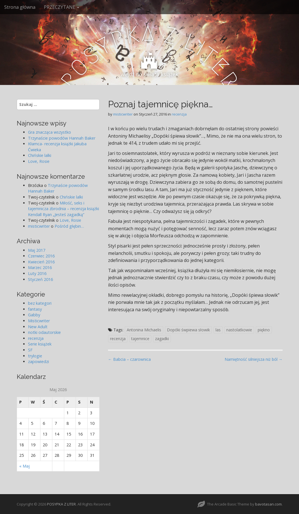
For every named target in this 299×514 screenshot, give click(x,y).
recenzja (179, 114)
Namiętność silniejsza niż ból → (254, 359)
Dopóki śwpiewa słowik (188, 329)
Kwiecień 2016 (41, 262)
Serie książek (39, 344)
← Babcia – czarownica (129, 359)
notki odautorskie (44, 332)
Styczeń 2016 (40, 279)
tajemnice (140, 338)
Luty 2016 (37, 273)
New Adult (38, 326)
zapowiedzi (38, 361)
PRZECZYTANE (61, 7)
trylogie (35, 356)
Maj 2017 (36, 250)
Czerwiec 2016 (41, 256)
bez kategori (39, 303)
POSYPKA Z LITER (61, 504)
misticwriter (123, 114)
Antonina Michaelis (144, 329)
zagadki (162, 338)
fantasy (35, 309)
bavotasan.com (268, 504)
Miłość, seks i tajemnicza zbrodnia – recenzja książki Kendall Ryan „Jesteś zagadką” (63, 208)
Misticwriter (39, 320)
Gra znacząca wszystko (49, 132)
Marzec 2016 (40, 267)
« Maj (24, 466)
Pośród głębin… (69, 226)
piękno (264, 329)
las (218, 329)
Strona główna (19, 7)
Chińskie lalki (39, 155)
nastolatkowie (239, 329)
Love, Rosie (39, 161)
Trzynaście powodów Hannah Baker (61, 138)
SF (30, 350)
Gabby (34, 314)
